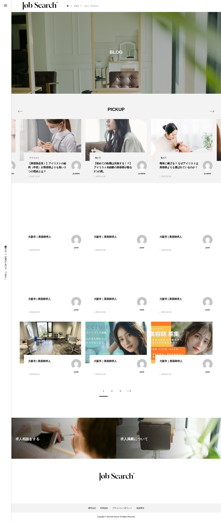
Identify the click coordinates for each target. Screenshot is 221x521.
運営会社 (92, 508)
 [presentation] (209, 109)
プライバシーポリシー (122, 508)
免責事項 (140, 508)
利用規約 (104, 508)
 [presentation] (22, 109)
